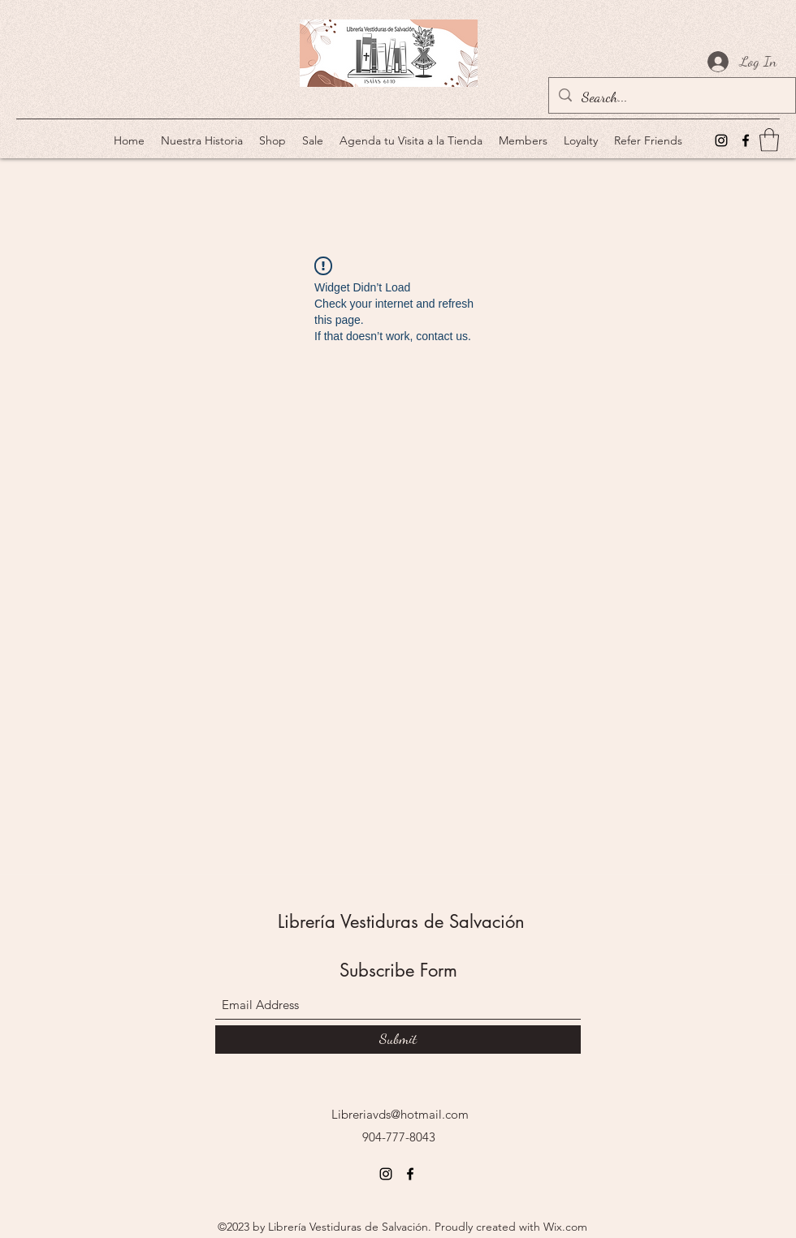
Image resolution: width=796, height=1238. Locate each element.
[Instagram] (721, 140)
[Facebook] (746, 140)
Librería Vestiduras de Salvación (401, 921)
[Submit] (398, 1039)
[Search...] (671, 97)
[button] (769, 140)
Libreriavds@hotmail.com (400, 1114)
